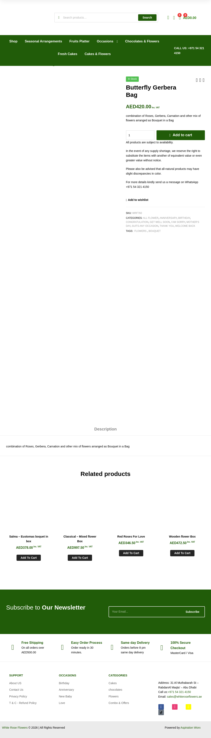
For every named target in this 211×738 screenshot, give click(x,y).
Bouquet (155, 231)
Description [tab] (105, 429)
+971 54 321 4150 (179, 692)
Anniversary (168, 218)
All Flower (151, 218)
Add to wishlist (138, 199)
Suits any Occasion (145, 226)
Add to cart (182, 135)
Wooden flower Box (182, 536)
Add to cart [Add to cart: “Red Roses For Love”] (131, 553)
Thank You (167, 226)
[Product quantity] (140, 135)
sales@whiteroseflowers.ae (184, 696)
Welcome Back (185, 226)
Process (86, 642)
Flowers (140, 231)
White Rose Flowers (15, 727)
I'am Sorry (178, 222)
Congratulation (137, 222)
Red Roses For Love (131, 536)
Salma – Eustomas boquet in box (28, 539)
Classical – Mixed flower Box (79, 539)
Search (147, 17)
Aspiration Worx (190, 727)
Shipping (32, 642)
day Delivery (135, 642)
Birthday (184, 218)
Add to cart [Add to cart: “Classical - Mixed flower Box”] (80, 557)
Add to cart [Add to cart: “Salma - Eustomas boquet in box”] (29, 557)
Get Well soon (160, 222)
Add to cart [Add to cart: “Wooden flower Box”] (182, 553)
